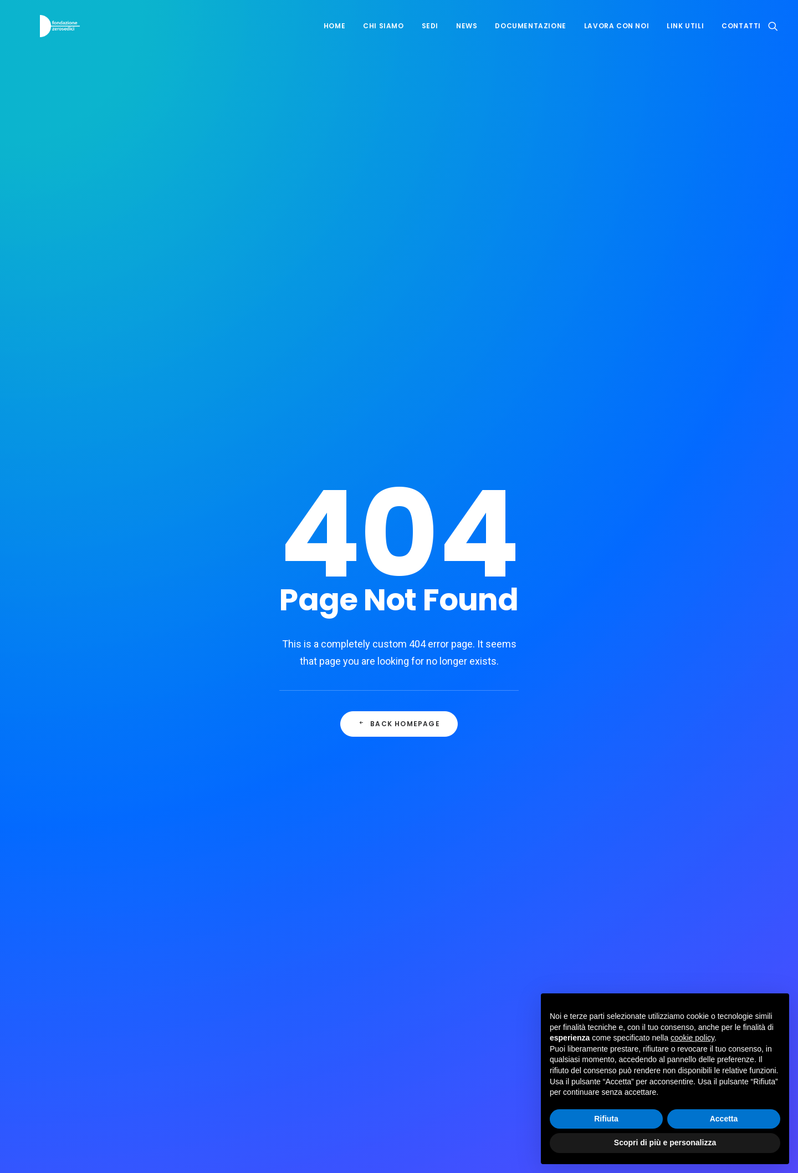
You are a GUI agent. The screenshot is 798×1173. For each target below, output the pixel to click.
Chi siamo (383, 34)
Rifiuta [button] (606, 1118)
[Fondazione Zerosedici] (55, 34)
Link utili (685, 34)
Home (334, 34)
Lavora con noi (616, 34)
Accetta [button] (724, 1118)
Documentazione (530, 34)
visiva (413, 1146)
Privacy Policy (394, 902)
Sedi (430, 34)
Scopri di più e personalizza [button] (665, 1142)
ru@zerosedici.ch (118, 972)
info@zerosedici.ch (121, 919)
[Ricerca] (773, 34)
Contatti (741, 34)
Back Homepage (399, 336)
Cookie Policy (446, 902)
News (466, 34)
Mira (397, 490)
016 (450, 490)
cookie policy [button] (692, 1037)
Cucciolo (345, 490)
